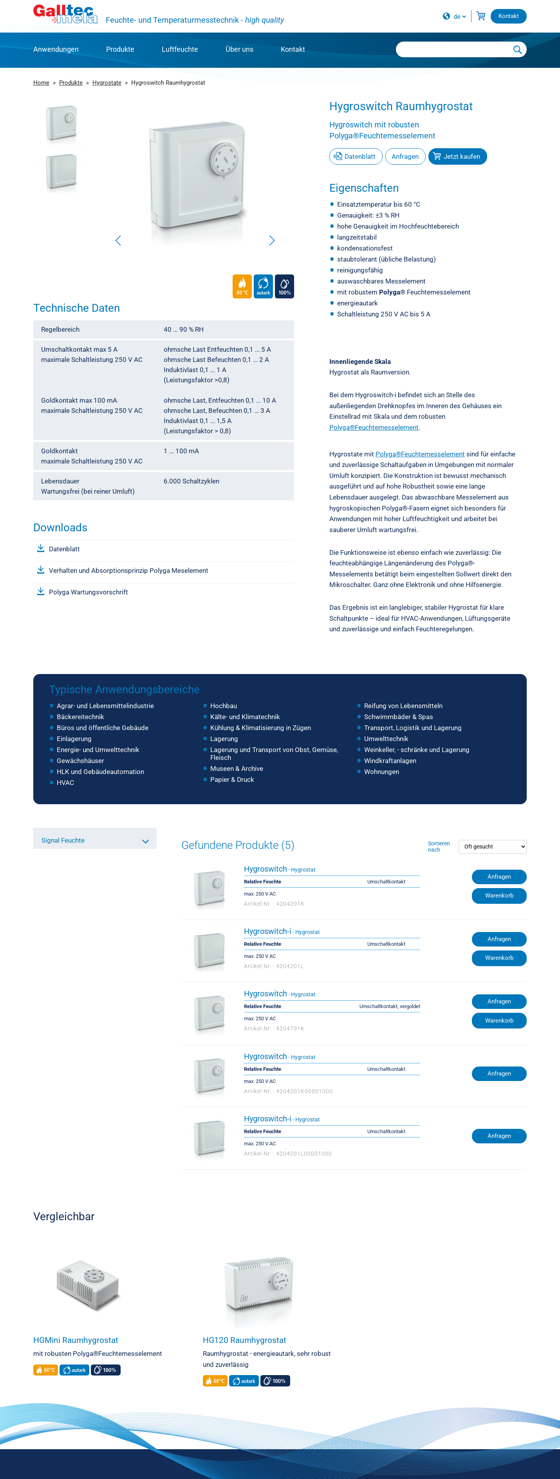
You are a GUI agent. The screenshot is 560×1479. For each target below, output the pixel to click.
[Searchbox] (452, 49)
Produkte (120, 49)
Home (41, 82)
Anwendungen (56, 49)
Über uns (239, 49)
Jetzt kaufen (462, 156)
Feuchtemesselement (425, 292)
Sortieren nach (439, 846)
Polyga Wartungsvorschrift (88, 592)
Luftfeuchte (180, 49)
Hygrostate (106, 82)
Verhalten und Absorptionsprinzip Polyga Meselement (128, 570)
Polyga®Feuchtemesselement (374, 427)
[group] (195, 174)
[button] (272, 240)
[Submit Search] (518, 49)
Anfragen (405, 156)
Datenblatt (64, 549)
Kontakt (293, 49)
